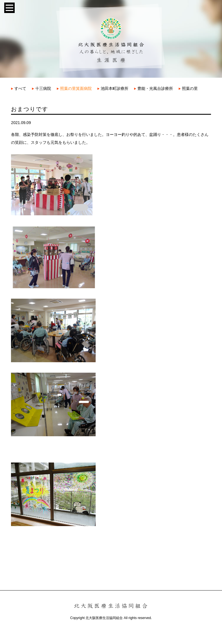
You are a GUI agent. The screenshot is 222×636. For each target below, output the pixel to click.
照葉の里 (188, 88)
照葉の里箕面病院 (74, 88)
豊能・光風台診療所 (153, 88)
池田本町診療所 (112, 88)
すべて (18, 88)
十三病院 (41, 88)
